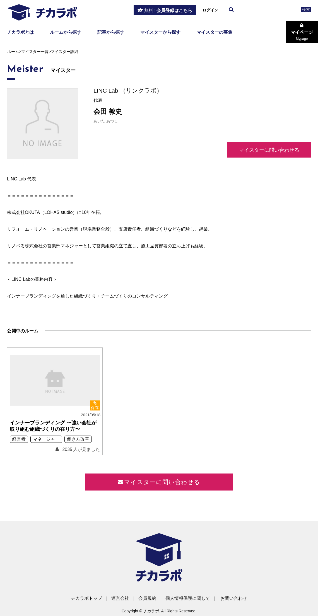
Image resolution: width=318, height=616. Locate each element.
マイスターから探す (160, 32)
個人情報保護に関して (187, 598)
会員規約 (147, 598)
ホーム (13, 51)
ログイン (210, 10)
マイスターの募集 (214, 32)
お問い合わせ (233, 598)
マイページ (302, 35)
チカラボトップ (86, 598)
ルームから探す (65, 32)
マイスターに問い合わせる (269, 150)
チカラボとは (20, 32)
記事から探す (110, 32)
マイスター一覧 (35, 51)
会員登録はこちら (168, 11)
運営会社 (120, 598)
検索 (306, 9)
